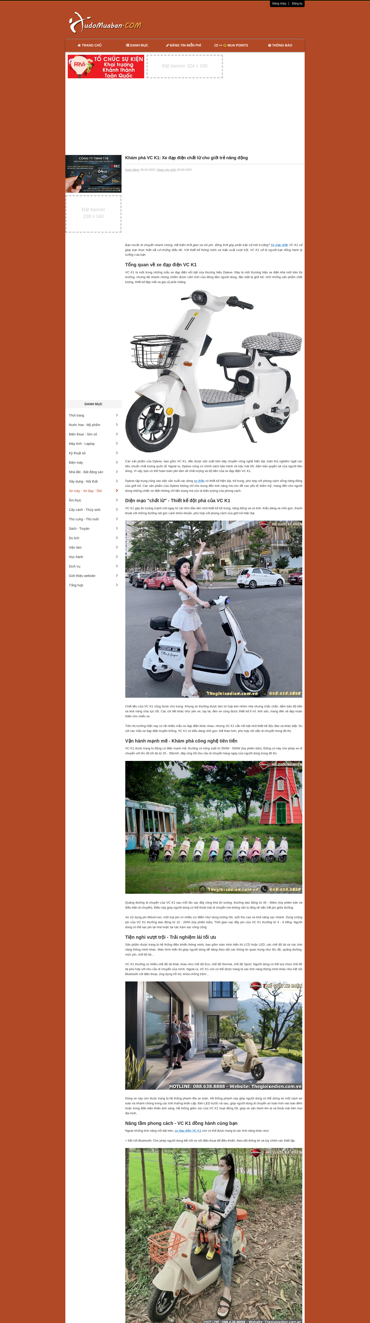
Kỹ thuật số (93, 453)
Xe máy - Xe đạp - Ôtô (93, 491)
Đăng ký (297, 3)
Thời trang (93, 415)
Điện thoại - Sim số (93, 434)
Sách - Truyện (93, 528)
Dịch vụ (93, 566)
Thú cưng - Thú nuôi (93, 519)
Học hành (93, 557)
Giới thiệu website (93, 576)
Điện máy (93, 462)
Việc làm (93, 547)
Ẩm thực (93, 500)
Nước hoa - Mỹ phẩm (93, 425)
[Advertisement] (234, 22)
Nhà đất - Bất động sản (93, 472)
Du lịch (93, 538)
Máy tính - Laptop (93, 444)
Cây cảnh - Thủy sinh (93, 510)
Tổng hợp (93, 585)
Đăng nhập (279, 3)
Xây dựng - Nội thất (93, 481)
